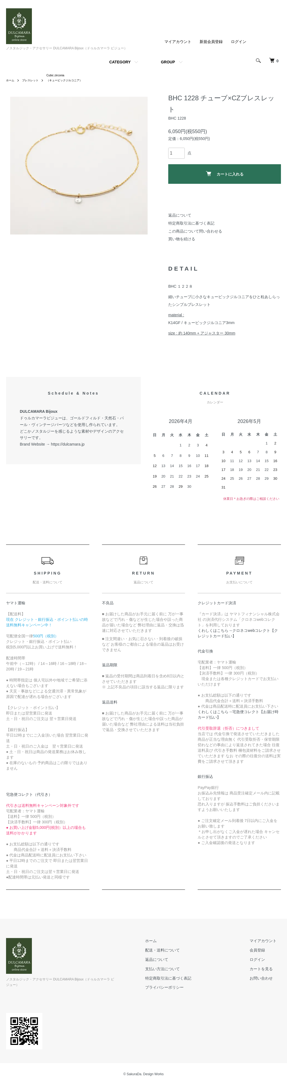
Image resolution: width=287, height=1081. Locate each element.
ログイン (238, 41)
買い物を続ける (181, 240)
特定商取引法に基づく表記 (191, 224)
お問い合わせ (265, 979)
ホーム (11, 81)
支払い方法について (175, 970)
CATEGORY (120, 62)
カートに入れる (225, 175)
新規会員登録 (211, 41)
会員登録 (261, 951)
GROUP (168, 62)
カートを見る (265, 970)
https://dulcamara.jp (67, 445)
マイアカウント (177, 41)
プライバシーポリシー (177, 988)
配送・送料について (175, 951)
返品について (179, 216)
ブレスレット (33, 81)
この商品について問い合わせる (195, 232)
